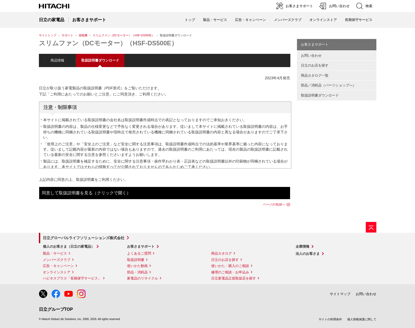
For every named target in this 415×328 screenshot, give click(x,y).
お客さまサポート (314, 44)
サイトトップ (47, 35)
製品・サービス (55, 253)
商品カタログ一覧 (314, 75)
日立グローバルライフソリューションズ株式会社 (83, 238)
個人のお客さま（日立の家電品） (68, 246)
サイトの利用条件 (330, 319)
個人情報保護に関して (361, 319)
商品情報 (57, 60)
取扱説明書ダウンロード (320, 95)
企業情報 (302, 246)
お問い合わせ (311, 56)
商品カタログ (221, 253)
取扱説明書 (135, 260)
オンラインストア (323, 20)
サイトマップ (340, 294)
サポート (67, 35)
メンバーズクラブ (287, 20)
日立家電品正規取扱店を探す (233, 278)
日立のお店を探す (314, 65)
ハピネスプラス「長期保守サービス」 (72, 278)
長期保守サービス (358, 20)
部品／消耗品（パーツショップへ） (328, 85)
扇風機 (83, 35)
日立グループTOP (56, 309)
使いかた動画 (137, 266)
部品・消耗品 (137, 272)
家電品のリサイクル (142, 278)
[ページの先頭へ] (371, 227)
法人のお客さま (308, 254)
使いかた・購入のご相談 (230, 266)
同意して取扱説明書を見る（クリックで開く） (86, 193)
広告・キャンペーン (58, 266)
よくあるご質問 (139, 253)
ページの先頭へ (274, 204)
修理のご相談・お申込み (230, 272)
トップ (190, 20)
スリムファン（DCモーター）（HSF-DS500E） (124, 35)
